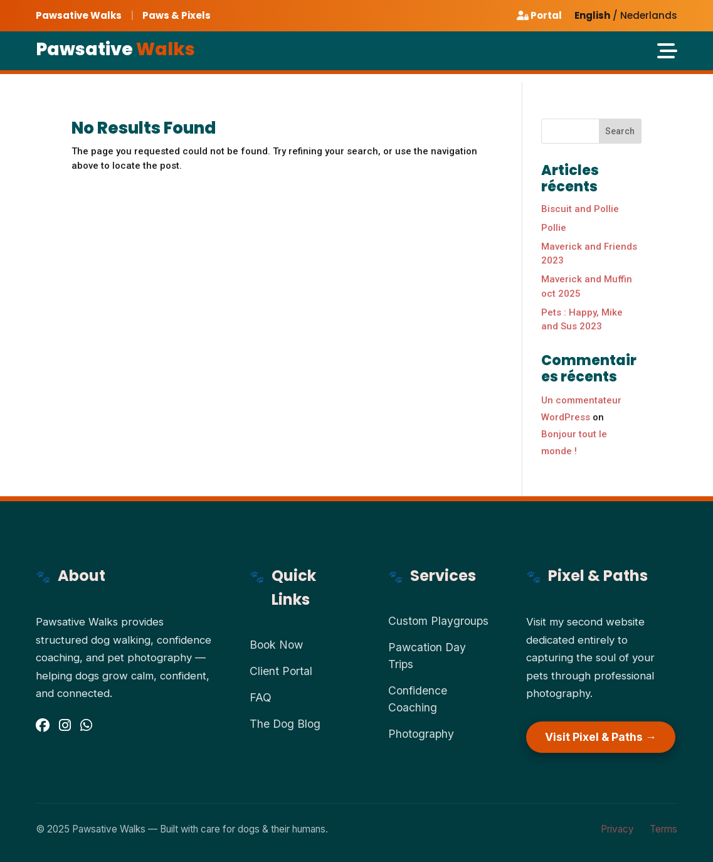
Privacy (617, 829)
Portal (539, 15)
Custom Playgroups (438, 620)
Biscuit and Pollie (580, 209)
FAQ (261, 697)
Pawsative (115, 49)
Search (620, 131)
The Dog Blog (285, 723)
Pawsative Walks (79, 15)
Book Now (276, 644)
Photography (421, 733)
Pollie (553, 227)
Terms (663, 829)
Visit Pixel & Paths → (601, 736)
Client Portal (281, 671)
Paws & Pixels (176, 15)
